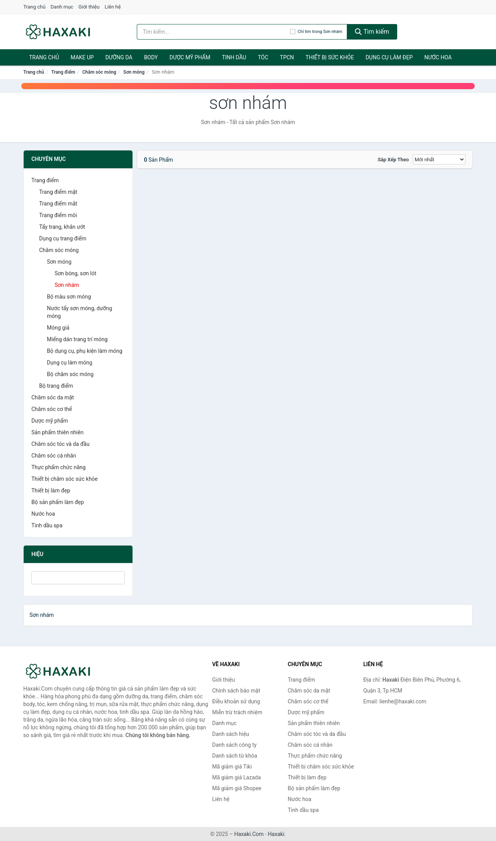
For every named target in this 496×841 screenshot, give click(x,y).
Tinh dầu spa (46, 525)
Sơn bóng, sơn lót (75, 273)
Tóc (263, 57)
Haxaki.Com (249, 834)
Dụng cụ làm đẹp (389, 57)
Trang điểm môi (58, 215)
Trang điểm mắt (58, 203)
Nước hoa (438, 57)
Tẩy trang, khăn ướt (62, 227)
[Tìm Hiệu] (78, 577)
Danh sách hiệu (230, 734)
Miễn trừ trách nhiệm (237, 712)
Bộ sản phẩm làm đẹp (57, 502)
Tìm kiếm (372, 31)
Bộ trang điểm (56, 386)
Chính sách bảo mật (236, 690)
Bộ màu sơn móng (69, 297)
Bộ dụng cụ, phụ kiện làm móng (84, 351)
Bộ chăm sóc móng (70, 374)
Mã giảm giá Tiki (232, 766)
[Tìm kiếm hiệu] (214, 32)
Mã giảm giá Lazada (236, 777)
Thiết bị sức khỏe (330, 57)
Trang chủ (34, 7)
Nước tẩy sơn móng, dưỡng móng (79, 312)
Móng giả (58, 328)
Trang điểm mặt (58, 192)
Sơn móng (134, 72)
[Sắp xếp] (439, 159)
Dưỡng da (119, 57)
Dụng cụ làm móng (69, 362)
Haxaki (276, 834)
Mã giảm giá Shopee (237, 788)
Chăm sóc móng (99, 72)
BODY (151, 57)
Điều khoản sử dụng (236, 701)
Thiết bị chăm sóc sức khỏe (64, 479)
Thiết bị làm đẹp (50, 490)
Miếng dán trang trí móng (77, 339)
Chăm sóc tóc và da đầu (60, 444)
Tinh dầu (234, 57)
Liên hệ (113, 7)
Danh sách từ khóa (234, 756)
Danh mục (62, 7)
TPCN (287, 57)
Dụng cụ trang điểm (62, 238)
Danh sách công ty (234, 745)
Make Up (82, 57)
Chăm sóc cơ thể (51, 409)
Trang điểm (63, 72)
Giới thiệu (88, 7)
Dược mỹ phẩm (189, 57)
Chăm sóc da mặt (52, 397)
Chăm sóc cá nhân (53, 455)
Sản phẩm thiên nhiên (57, 432)
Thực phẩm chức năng (58, 467)
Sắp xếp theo (393, 159)
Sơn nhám (67, 285)
